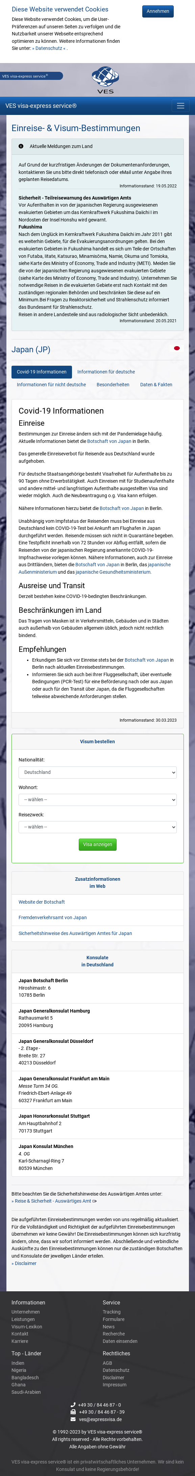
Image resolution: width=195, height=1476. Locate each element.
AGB (107, 1363)
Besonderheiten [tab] (113, 385)
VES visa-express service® (41, 105)
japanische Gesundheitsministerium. (114, 572)
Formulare (113, 1319)
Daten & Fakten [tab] (156, 385)
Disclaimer (113, 1378)
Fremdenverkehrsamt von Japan (53, 918)
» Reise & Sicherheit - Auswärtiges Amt (51, 1201)
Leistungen (23, 1319)
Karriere (19, 1341)
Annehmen (158, 11)
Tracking (112, 1312)
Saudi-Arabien (26, 1392)
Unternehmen (25, 1312)
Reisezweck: (31, 815)
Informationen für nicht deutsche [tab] (51, 385)
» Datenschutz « (49, 48)
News (109, 1327)
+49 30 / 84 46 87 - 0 (99, 1405)
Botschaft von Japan (109, 441)
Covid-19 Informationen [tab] (42, 372)
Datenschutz (116, 1370)
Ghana (18, 1385)
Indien (17, 1363)
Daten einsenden (120, 1341)
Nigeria (18, 1370)
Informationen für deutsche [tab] (106, 372)
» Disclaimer (23, 1263)
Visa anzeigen (97, 844)
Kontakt (19, 1334)
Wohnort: (28, 787)
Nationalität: (32, 760)
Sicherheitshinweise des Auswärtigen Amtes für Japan (75, 933)
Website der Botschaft (42, 902)
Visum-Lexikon (26, 1327)
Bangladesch (25, 1378)
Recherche (114, 1334)
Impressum (114, 1385)
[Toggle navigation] (181, 105)
